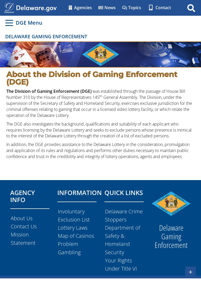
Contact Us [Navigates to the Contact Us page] (24, 226)
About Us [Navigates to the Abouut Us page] (21, 218)
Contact (159, 7)
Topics (131, 7)
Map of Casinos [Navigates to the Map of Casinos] (76, 235)
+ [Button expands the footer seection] (191, 271)
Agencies (80, 7)
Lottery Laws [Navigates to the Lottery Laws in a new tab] (72, 227)
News (107, 7)
